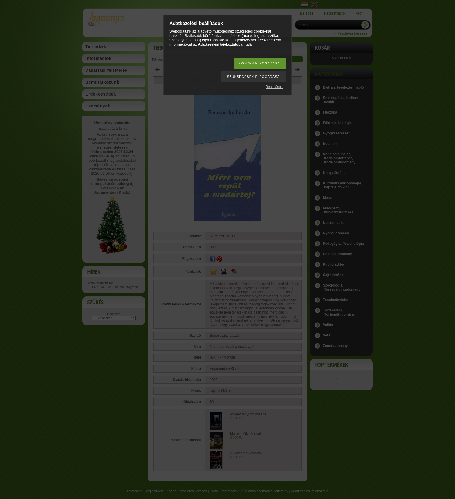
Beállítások (274, 87)
